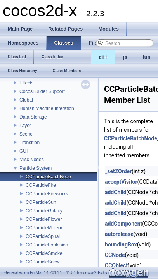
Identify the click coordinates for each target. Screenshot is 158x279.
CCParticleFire (41, 185)
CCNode (115, 255)
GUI (23, 151)
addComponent (123, 223)
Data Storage (33, 117)
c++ (103, 57)
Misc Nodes (31, 159)
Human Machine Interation (46, 108)
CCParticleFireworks (47, 193)
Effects (26, 83)
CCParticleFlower (44, 219)
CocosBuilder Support (42, 91)
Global (26, 100)
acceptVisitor (121, 182)
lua (146, 57)
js (125, 57)
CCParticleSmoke (44, 253)
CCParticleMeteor (44, 228)
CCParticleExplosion (47, 245)
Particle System (35, 168)
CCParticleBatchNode (48, 176)
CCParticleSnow (42, 262)
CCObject (116, 265)
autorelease (119, 234)
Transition (29, 142)
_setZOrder (118, 171)
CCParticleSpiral (43, 236)
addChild (116, 192)
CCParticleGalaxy (44, 211)
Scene (26, 134)
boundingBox (121, 244)
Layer (25, 125)
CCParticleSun (41, 202)
